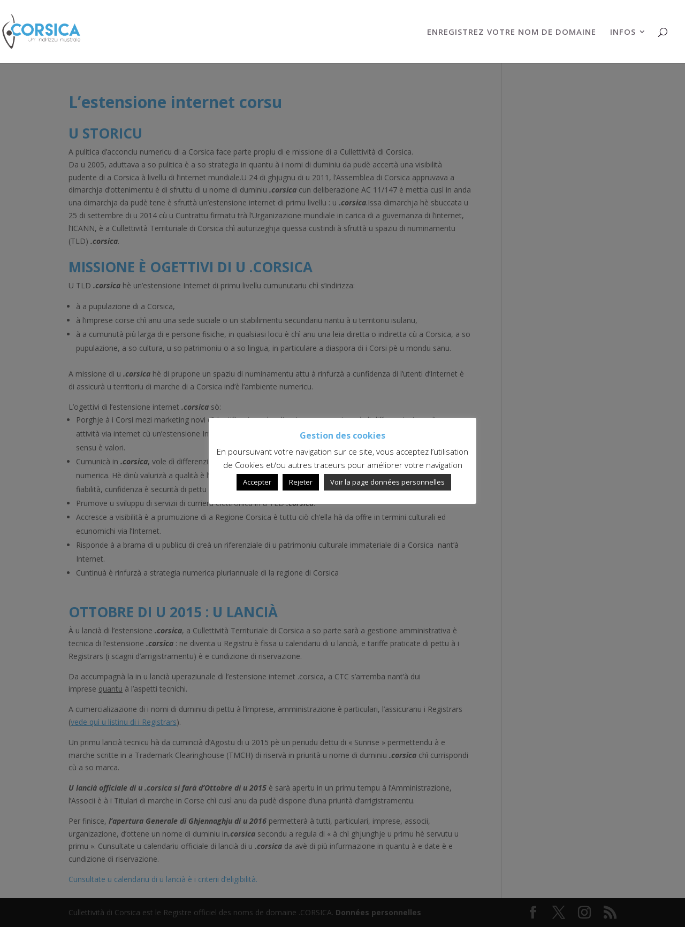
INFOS (623, 32)
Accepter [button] (257, 482)
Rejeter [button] (301, 482)
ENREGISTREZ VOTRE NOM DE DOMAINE (511, 32)
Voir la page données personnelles (387, 482)
